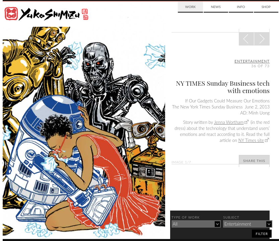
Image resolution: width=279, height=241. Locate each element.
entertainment (252, 61)
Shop (266, 7)
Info (241, 7)
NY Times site (251, 140)
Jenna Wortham (229, 122)
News (216, 7)
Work (190, 7)
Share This (254, 161)
